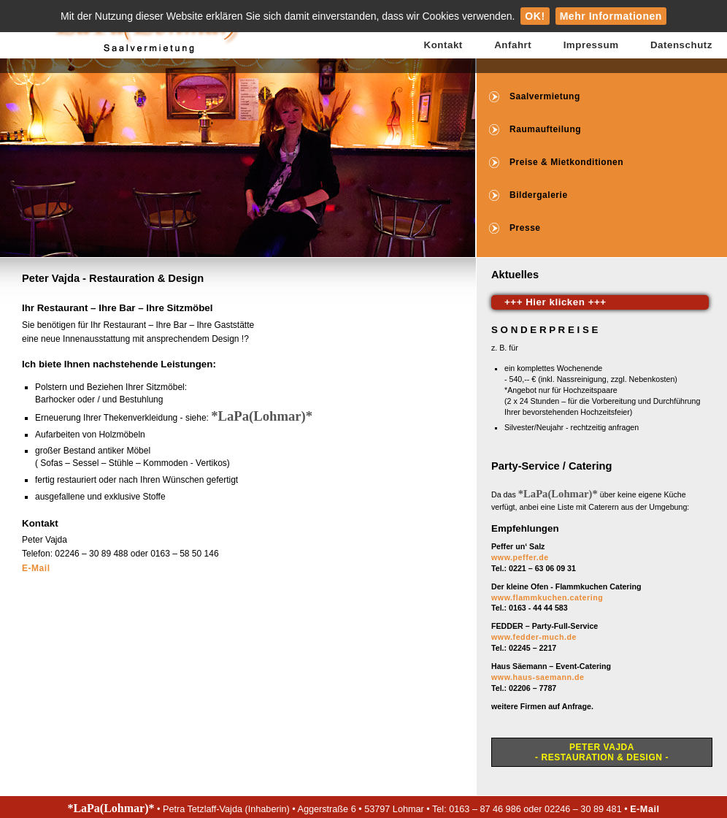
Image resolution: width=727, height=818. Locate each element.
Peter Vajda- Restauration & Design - (602, 752)
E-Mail (36, 568)
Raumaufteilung (545, 129)
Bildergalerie (538, 195)
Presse (525, 228)
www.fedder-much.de (534, 636)
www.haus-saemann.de (538, 677)
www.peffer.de (520, 557)
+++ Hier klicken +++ (555, 302)
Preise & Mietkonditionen (566, 162)
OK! (535, 16)
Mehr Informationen (611, 16)
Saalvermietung (544, 96)
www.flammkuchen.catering (547, 597)
